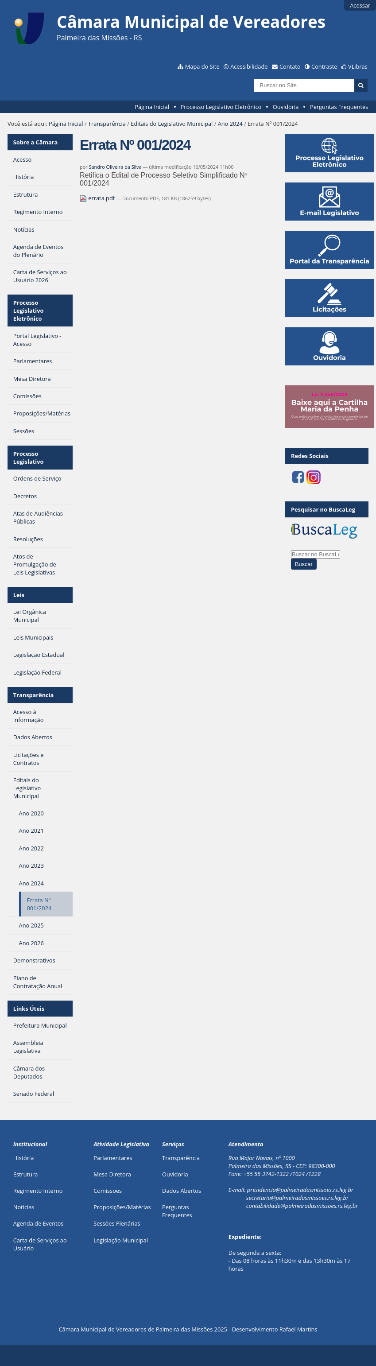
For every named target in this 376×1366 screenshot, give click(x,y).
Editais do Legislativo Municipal (172, 124)
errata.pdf (98, 198)
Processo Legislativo (28, 458)
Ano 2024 (230, 124)
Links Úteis (28, 1009)
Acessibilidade (248, 66)
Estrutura (25, 1174)
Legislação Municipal (120, 1240)
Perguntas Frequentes (339, 107)
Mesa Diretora (112, 1174)
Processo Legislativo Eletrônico (220, 107)
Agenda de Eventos (38, 1223)
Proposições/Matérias (122, 1207)
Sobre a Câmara (35, 142)
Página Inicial (152, 107)
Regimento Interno (38, 1191)
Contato (290, 66)
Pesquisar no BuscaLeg (323, 509)
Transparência (107, 124)
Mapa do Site (202, 66)
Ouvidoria (286, 107)
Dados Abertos (181, 1191)
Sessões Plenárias (116, 1223)
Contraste (324, 66)
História (23, 1158)
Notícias (24, 1207)
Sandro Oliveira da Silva (115, 166)
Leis (18, 595)
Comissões (107, 1191)
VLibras (358, 66)
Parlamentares (112, 1158)
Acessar (360, 5)
